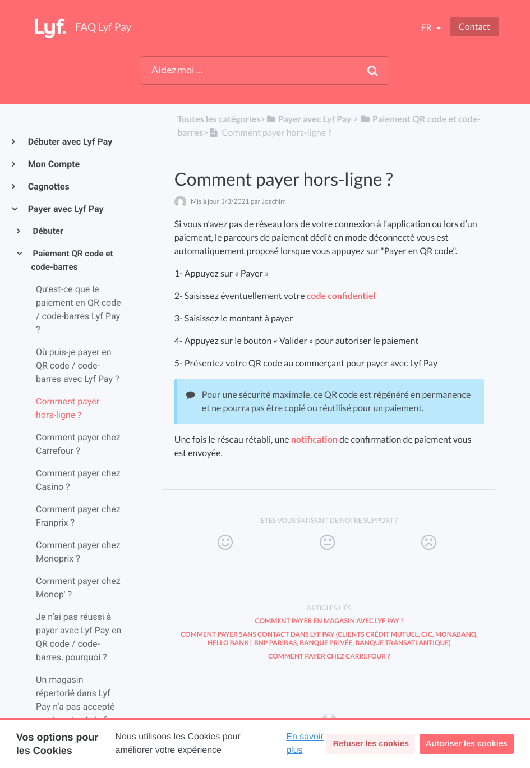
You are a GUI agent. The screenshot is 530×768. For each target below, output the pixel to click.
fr (427, 27)
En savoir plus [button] (305, 743)
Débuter (47, 231)
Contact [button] (474, 26)
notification (314, 439)
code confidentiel (341, 296)
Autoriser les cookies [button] (467, 743)
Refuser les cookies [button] (371, 743)
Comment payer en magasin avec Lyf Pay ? (329, 621)
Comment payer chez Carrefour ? (329, 656)
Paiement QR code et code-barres (72, 260)
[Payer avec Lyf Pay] (309, 119)
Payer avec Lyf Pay (65, 209)
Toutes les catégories (218, 119)
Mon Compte (53, 164)
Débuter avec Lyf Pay (69, 141)
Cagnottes (48, 186)
